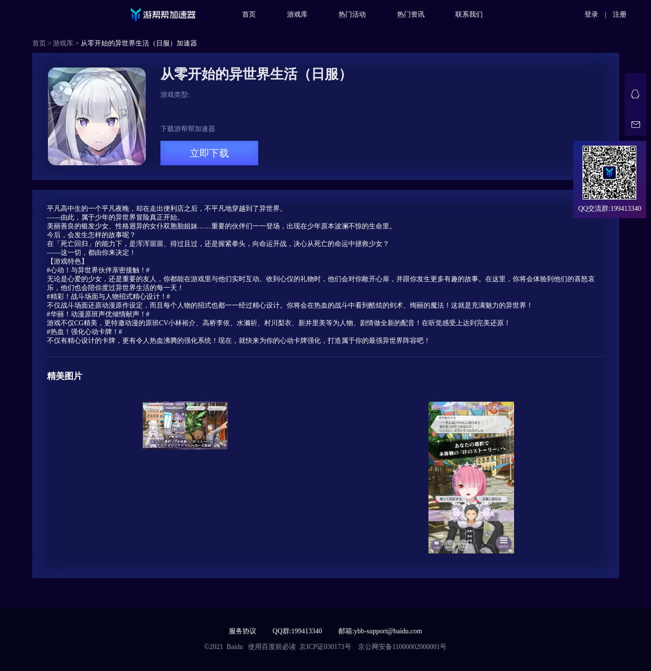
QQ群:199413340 (297, 631)
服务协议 (242, 631)
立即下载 (209, 153)
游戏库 (297, 14)
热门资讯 (411, 14)
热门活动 (352, 14)
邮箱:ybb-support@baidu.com (380, 631)
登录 (591, 14)
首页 (249, 14)
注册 (620, 14)
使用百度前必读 (272, 646)
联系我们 (469, 14)
